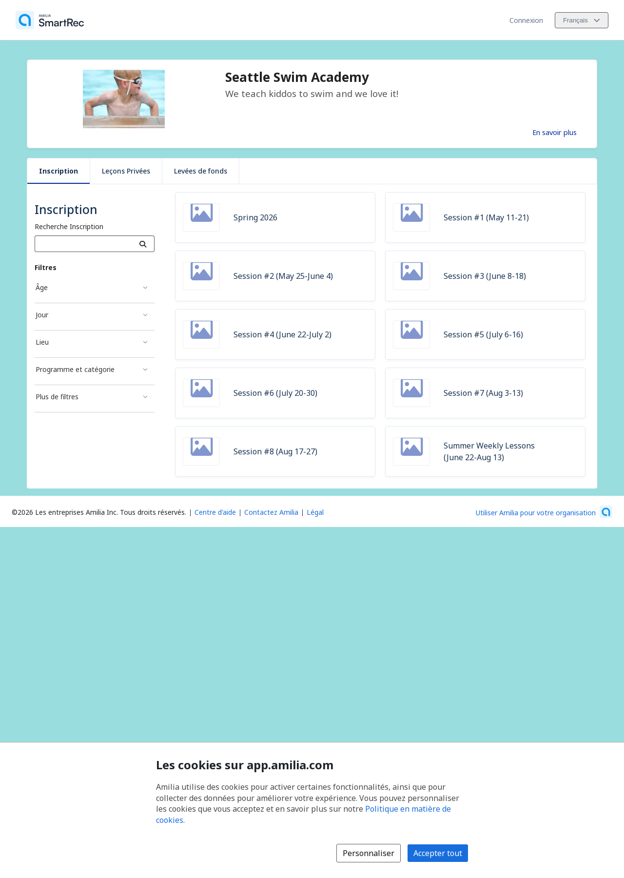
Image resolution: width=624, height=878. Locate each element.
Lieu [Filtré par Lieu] (42, 342)
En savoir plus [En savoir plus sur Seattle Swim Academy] (554, 132)
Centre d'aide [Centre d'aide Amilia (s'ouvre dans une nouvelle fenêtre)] (215, 512)
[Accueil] (50, 20)
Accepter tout (437, 853)
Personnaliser (368, 853)
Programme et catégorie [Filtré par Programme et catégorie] (75, 369)
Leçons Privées (126, 171)
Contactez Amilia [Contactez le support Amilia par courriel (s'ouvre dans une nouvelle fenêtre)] (271, 512)
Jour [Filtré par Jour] (42, 314)
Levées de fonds (200, 171)
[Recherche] (143, 243)
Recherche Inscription (69, 226)
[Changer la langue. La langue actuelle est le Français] (581, 20)
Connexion (526, 20)
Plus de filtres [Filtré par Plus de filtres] (57, 396)
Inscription (58, 171)
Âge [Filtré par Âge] (42, 287)
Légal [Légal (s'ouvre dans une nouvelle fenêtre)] (315, 512)
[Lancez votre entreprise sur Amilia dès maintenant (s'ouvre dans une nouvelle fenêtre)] (544, 512)
